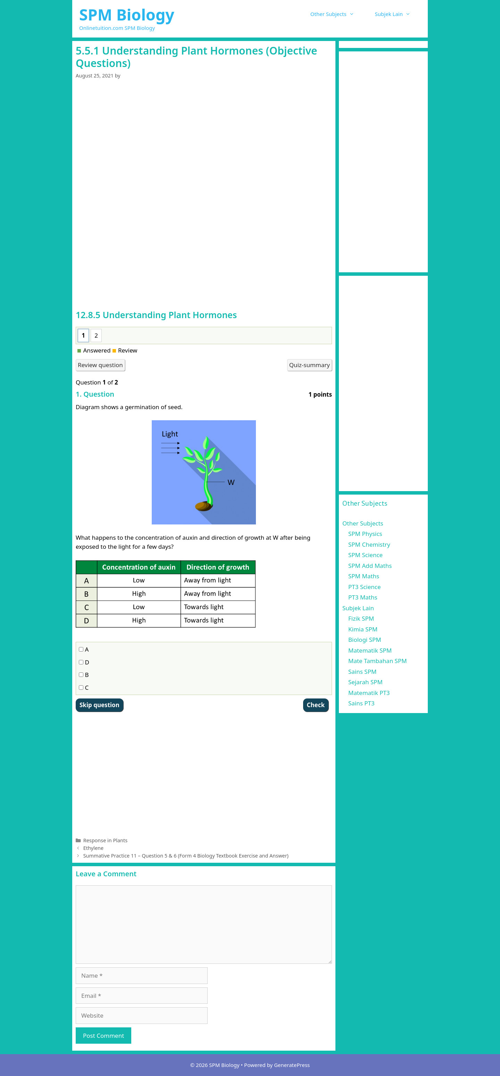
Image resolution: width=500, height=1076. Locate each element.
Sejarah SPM (365, 682)
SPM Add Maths (370, 566)
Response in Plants (105, 840)
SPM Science (365, 555)
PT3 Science (364, 587)
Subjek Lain (398, 14)
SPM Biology (126, 14)
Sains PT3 (361, 703)
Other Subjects (337, 14)
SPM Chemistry (369, 544)
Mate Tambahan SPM (377, 661)
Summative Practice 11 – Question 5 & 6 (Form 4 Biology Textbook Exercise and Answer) (186, 855)
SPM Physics (365, 534)
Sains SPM (362, 672)
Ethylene (93, 848)
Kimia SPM (362, 629)
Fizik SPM (361, 618)
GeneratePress (292, 1064)
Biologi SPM (364, 640)
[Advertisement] (204, 139)
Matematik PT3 (369, 693)
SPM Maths (363, 576)
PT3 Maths (362, 597)
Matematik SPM (370, 650)
